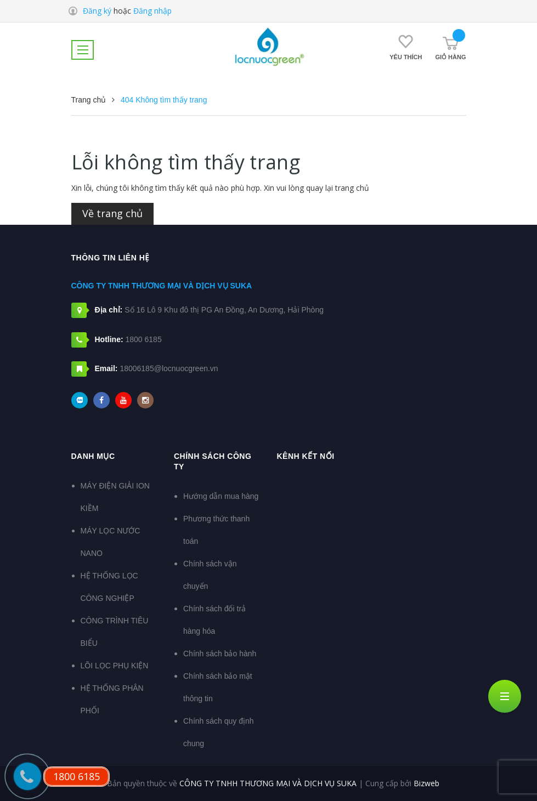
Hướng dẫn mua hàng (220, 496)
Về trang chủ (112, 213)
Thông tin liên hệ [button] (110, 257)
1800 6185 (144, 339)
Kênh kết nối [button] (306, 456)
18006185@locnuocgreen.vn (169, 368)
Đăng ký (97, 10)
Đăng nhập (152, 10)
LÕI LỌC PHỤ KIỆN (115, 665)
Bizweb (426, 783)
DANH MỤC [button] (93, 456)
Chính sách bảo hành (219, 653)
